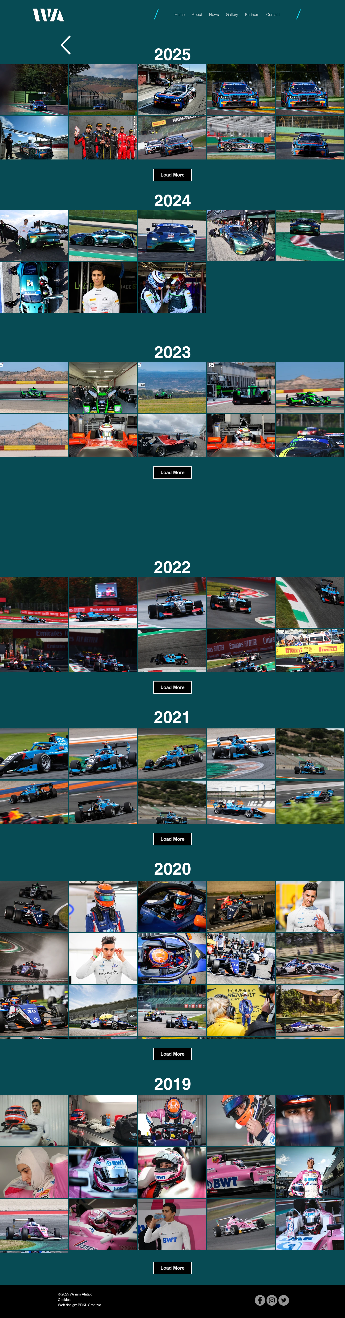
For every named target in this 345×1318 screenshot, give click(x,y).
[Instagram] (272, 1300)
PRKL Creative (89, 1305)
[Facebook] (260, 1300)
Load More (172, 175)
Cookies (64, 1300)
